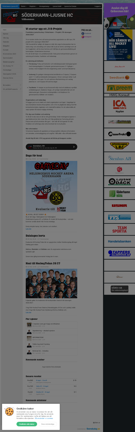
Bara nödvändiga (47, 424)
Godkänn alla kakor (26, 424)
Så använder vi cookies (44, 418)
